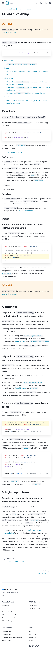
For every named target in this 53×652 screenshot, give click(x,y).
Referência (8, 60)
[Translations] (45, 3)
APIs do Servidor (24, 9)
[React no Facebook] (30, 646)
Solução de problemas (12, 97)
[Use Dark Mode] (41, 3)
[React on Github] (38, 646)
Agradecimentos (7, 640)
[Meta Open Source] (26, 589)
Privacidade (32, 637)
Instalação (5, 608)
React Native (32, 634)
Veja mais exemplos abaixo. (12, 152)
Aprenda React (8, 602)
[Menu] (3, 3)
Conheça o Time (6, 634)
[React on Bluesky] (36, 646)
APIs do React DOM (35, 608)
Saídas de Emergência (8, 621)
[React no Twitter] (33, 646)
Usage (6, 68)
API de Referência (8, 9)
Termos (31, 640)
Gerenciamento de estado (9, 618)
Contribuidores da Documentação (12, 637)
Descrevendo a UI (7, 612)
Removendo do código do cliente (25, 93)
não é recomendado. (25, 211)
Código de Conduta (7, 631)
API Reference (34, 602)
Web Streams (20, 341)
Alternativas (9, 78)
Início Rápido (5, 605)
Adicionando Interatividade (10, 615)
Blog (30, 631)
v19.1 (11, 3)
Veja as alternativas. (9, 33)
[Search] (36, 3)
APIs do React (33, 605)
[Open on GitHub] (50, 3)
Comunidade (7, 628)
